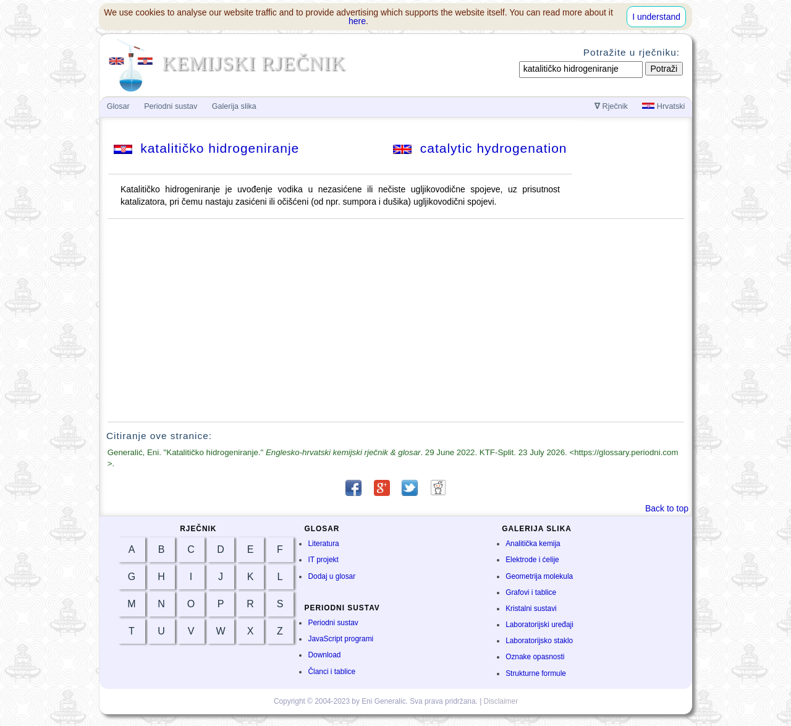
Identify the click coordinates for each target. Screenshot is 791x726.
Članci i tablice (331, 671)
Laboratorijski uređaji (539, 624)
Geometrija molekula (539, 576)
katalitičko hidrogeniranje (207, 148)
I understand (656, 17)
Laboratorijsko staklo (539, 640)
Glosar (118, 106)
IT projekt (323, 559)
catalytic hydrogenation (480, 148)
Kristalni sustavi (531, 608)
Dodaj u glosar (331, 576)
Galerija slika (234, 106)
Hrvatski (663, 106)
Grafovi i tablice (530, 592)
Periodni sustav (333, 622)
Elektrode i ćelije (532, 559)
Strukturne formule (535, 673)
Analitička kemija (532, 543)
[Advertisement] (396, 320)
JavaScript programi (340, 638)
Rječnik (611, 106)
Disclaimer (501, 701)
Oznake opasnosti (534, 656)
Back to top (666, 508)
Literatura (323, 543)
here (357, 21)
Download (324, 655)
